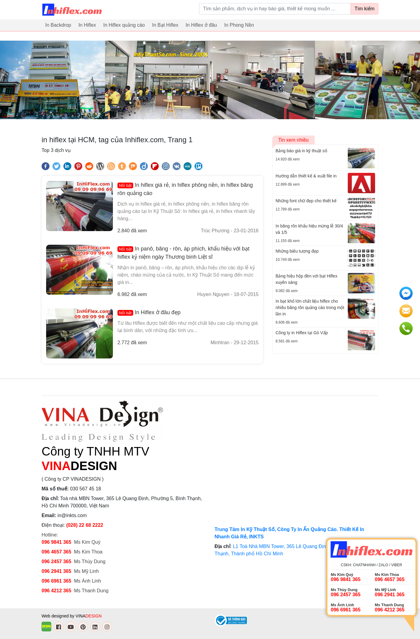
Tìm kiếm (364, 8)
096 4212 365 (56, 590)
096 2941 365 (56, 571)
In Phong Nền (239, 25)
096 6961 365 (56, 581)
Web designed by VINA (72, 616)
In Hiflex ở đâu (201, 25)
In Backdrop (58, 25)
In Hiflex (87, 25)
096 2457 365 (56, 561)
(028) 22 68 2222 (84, 525)
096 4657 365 (57, 551)
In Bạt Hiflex (165, 25)
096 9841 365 (56, 542)
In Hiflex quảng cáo (124, 25)
